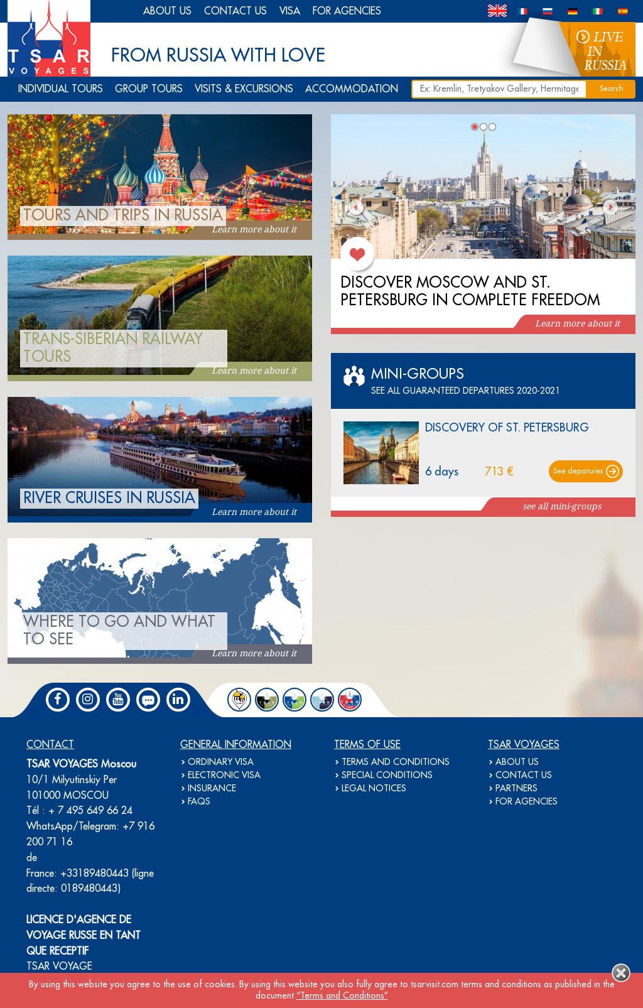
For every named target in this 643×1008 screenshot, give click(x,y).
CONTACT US (235, 11)
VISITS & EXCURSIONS (244, 89)
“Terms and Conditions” (342, 996)
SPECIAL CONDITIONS (387, 776)
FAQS (199, 802)
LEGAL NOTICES (374, 789)
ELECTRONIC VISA (224, 776)
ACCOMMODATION (351, 89)
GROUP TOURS (149, 89)
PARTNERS (516, 789)
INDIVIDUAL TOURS (60, 89)
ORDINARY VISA (221, 762)
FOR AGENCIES (347, 11)
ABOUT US (167, 11)
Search (612, 89)
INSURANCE (212, 789)
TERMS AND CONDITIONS (396, 762)
